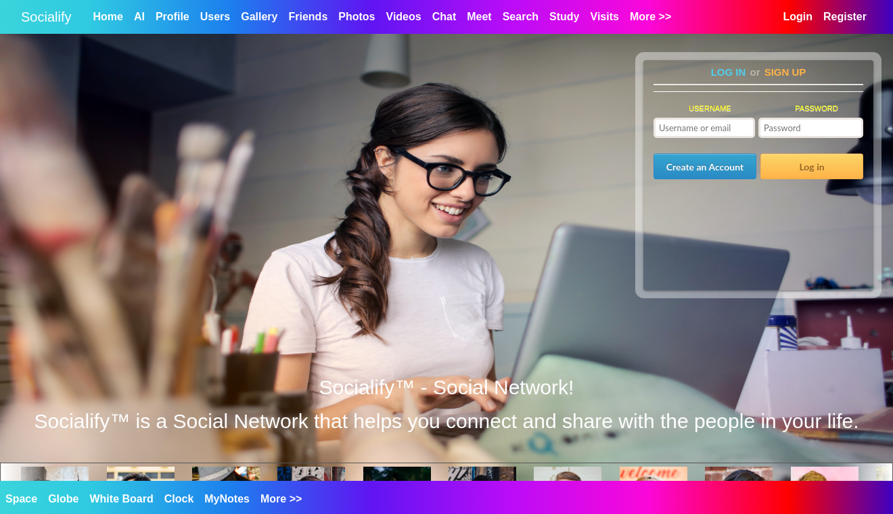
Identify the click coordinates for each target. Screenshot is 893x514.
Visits (605, 16)
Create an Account (704, 166)
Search (521, 16)
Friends (307, 16)
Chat (444, 16)
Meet (479, 16)
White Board (121, 499)
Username (710, 108)
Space (21, 499)
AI (139, 16)
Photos (356, 16)
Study (564, 16)
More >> (281, 499)
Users (215, 16)
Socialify (46, 16)
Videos (403, 16)
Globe (63, 499)
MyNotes (227, 499)
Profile (172, 16)
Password (816, 108)
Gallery (259, 16)
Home (107, 16)
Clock (179, 499)
